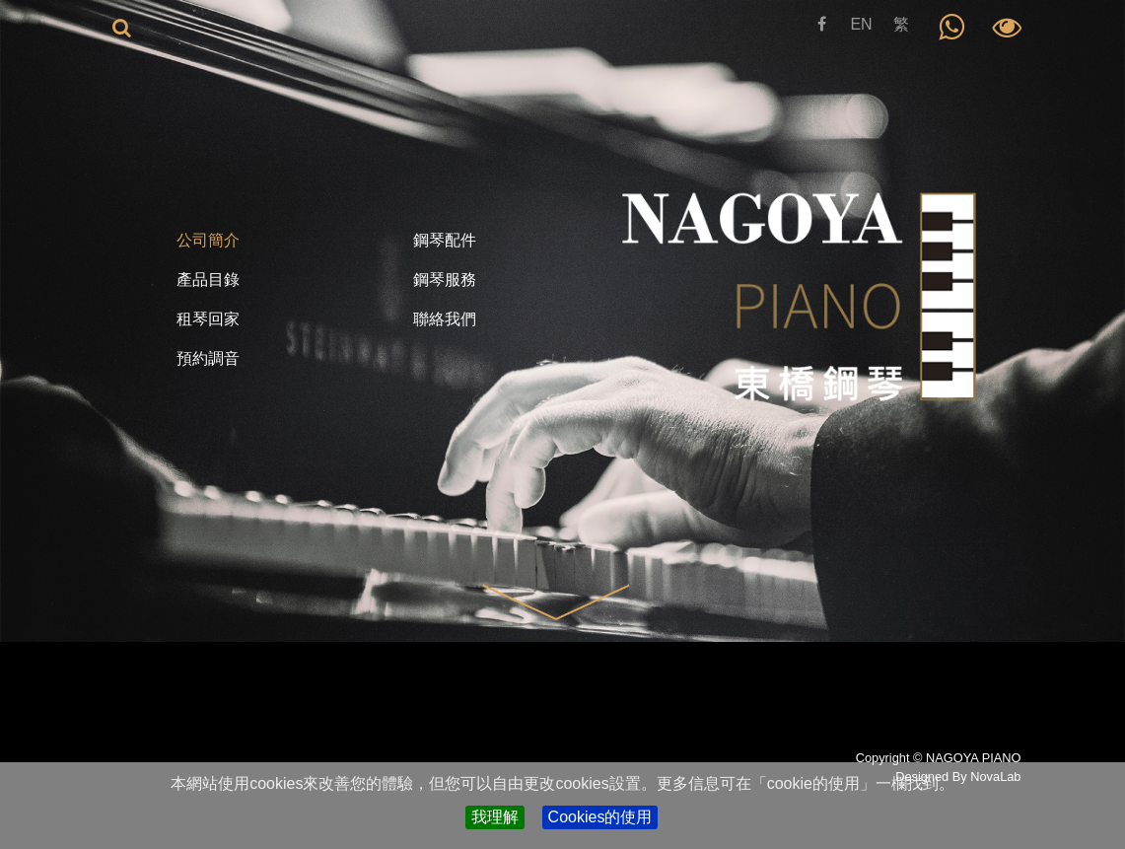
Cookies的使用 (600, 817)
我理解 (495, 817)
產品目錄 (208, 279)
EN (861, 24)
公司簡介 (208, 240)
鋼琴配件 (444, 240)
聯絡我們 (444, 319)
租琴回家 (208, 319)
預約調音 (208, 358)
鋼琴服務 (444, 279)
